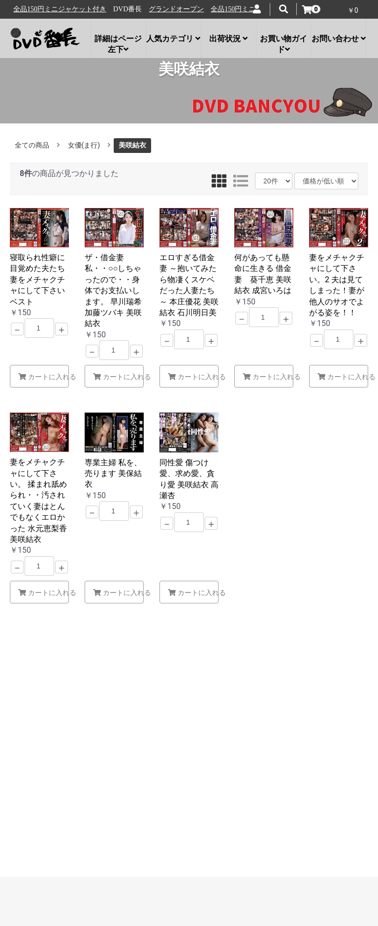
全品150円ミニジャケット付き (123, 9)
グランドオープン (42, 9)
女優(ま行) (84, 145)
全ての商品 (32, 145)
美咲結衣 (132, 145)
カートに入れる (43, 377)
